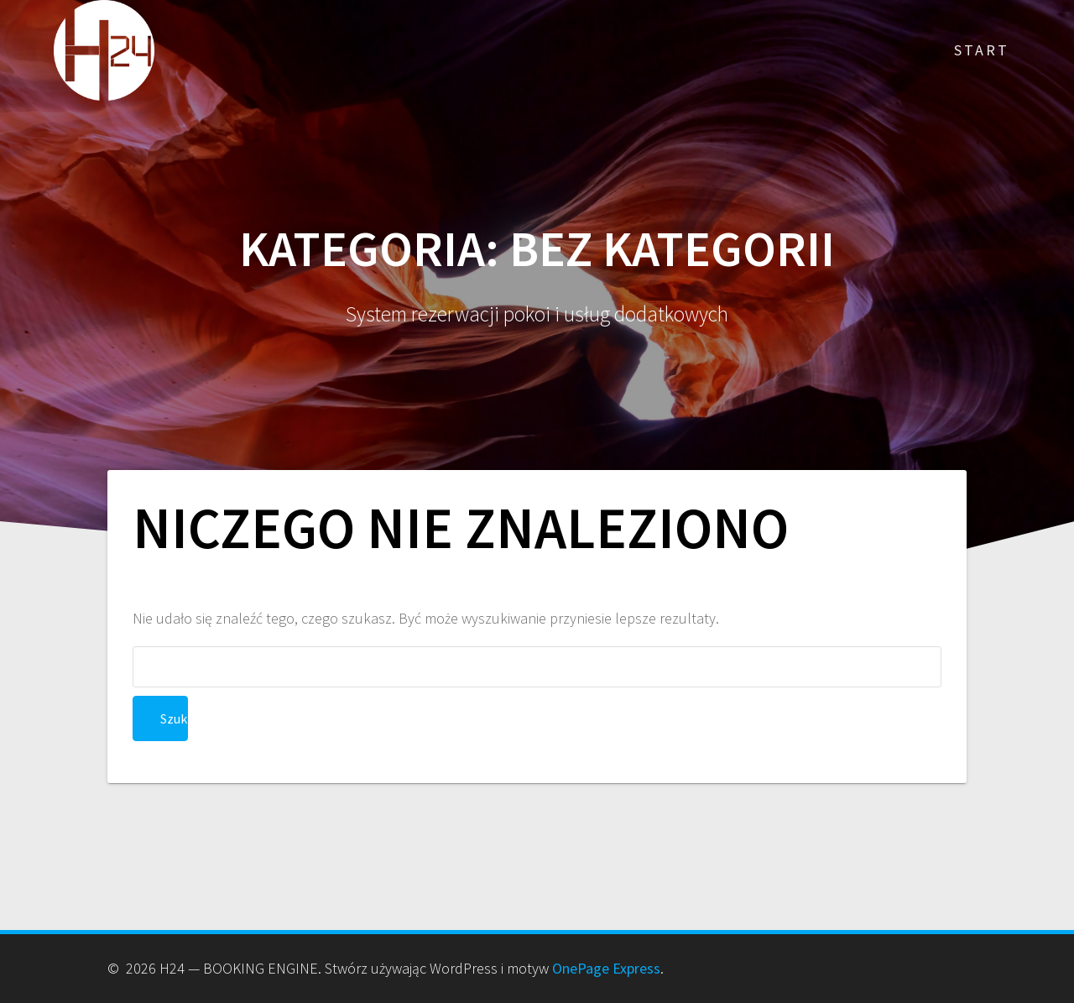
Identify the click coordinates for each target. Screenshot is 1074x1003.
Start (981, 50)
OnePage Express (606, 968)
